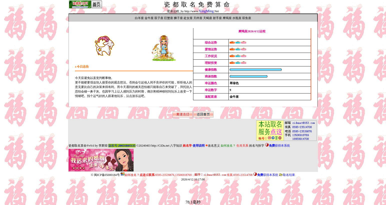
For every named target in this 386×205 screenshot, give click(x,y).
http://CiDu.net (160, 145)
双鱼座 (246, 18)
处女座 (188, 18)
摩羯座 (227, 18)
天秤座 (197, 18)
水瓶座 (236, 18)
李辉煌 (103, 145)
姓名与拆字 (256, 145)
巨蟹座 (168, 18)
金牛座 (149, 18)
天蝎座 (207, 18)
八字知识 (176, 145)
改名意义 (212, 145)
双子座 (158, 18)
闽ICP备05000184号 (107, 175)
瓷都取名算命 (78, 145)
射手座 (217, 18)
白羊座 (139, 18)
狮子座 (178, 18)
